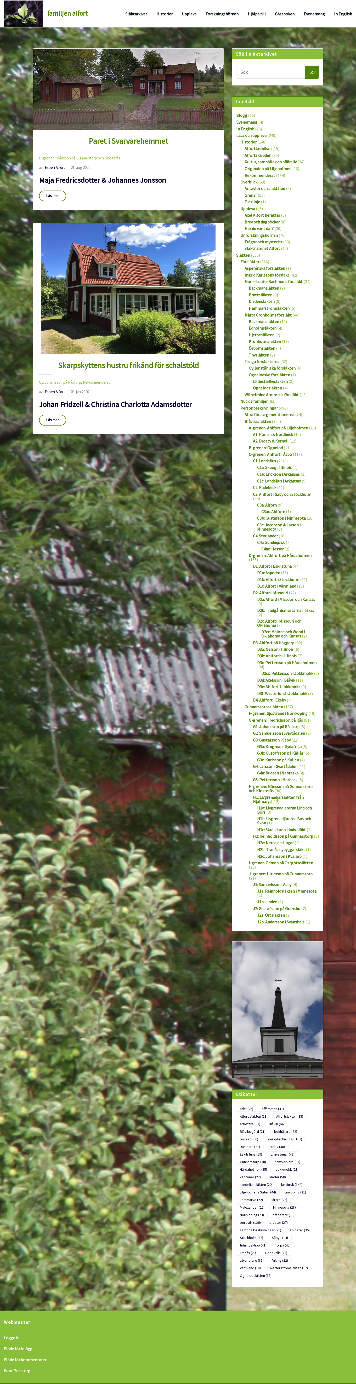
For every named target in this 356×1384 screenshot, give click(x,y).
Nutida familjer (254, 401)
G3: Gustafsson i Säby (272, 740)
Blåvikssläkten (258, 421)
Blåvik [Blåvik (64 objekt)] (277, 1124)
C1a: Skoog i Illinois (274, 467)
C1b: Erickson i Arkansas (278, 474)
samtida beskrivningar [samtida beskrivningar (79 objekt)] (260, 1230)
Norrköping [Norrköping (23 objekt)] (252, 1215)
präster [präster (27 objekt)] (278, 1222)
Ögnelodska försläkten (269, 374)
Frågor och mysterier (263, 241)
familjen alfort (67, 13)
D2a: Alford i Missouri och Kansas (286, 599)
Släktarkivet (136, 13)
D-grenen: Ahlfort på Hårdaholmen (280, 555)
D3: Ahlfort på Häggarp (273, 642)
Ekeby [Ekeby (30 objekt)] (277, 1146)
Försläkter (249, 261)
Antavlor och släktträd (265, 188)
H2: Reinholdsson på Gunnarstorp (283, 836)
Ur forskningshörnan (259, 235)
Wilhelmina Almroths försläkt (272, 394)
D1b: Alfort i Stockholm (278, 579)
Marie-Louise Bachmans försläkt (274, 281)
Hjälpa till (257, 13)
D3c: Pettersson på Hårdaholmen (287, 662)
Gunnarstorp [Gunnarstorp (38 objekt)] (253, 1161)
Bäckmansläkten (264, 321)
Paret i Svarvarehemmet (128, 141)
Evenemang (314, 13)
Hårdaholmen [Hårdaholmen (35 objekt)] (253, 1169)
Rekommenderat (96, 382)
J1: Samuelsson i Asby (272, 884)
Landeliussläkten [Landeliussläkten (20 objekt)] (256, 1184)
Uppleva (189, 13)
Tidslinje (252, 201)
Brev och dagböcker (262, 222)
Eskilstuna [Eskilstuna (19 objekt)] (251, 1154)
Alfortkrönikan (258, 148)
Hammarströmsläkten (269, 308)
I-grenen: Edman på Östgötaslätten (281, 862)
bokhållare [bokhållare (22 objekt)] (285, 1131)
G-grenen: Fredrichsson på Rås (276, 720)
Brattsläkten (260, 294)
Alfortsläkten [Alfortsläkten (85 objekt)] (289, 1116)
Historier (164, 13)
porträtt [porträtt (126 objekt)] (250, 1222)
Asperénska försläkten (265, 268)
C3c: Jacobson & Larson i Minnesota (279, 527)
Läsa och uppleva (251, 135)
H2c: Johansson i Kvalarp (279, 856)
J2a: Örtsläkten (271, 915)
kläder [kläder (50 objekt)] (277, 1177)
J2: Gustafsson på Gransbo (276, 908)
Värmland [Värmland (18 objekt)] (250, 1268)
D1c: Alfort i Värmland (276, 586)
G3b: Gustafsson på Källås (280, 753)
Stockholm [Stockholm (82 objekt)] (251, 1237)
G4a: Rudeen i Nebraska (277, 773)
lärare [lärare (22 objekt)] (279, 1199)
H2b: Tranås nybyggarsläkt (281, 849)
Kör (311, 72)
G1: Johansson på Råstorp (60, 382)
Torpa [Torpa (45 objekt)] (283, 1245)
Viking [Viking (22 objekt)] (280, 1260)
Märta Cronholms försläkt (268, 315)
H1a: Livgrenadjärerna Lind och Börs (284, 810)
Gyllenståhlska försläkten (272, 368)
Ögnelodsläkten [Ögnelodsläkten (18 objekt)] (256, 1275)
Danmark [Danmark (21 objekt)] (250, 1146)
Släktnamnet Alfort (262, 248)
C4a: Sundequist (271, 542)
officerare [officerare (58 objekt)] (284, 1215)
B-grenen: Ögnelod (266, 447)
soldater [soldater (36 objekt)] (300, 1230)
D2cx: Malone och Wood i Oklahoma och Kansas (283, 634)
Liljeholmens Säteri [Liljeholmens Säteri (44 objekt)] (258, 1192)
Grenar (251, 195)
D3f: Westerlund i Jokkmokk (282, 693)
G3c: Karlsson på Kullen (278, 759)
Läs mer (52, 195)
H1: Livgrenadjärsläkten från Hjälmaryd (278, 799)
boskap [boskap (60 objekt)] (249, 1139)
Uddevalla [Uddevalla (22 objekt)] (276, 1252)
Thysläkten (259, 355)
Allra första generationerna (269, 414)
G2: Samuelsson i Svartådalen (279, 733)
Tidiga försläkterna (262, 361)
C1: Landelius (264, 460)
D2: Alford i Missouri (270, 592)
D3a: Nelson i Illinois (275, 649)
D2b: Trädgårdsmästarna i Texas (285, 610)
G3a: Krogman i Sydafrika (279, 746)
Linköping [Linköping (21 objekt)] (295, 1192)
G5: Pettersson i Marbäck (275, 779)
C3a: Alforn (267, 505)
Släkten (243, 255)
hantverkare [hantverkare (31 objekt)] (287, 1161)
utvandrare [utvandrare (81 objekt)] (252, 1260)
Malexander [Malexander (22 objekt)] (252, 1207)
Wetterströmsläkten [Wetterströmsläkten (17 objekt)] (288, 1268)
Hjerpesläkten (261, 334)
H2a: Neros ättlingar (275, 842)
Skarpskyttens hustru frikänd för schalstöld (128, 365)
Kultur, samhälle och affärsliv (271, 161)
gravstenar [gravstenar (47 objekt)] (283, 1154)
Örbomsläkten (262, 348)
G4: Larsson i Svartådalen (275, 766)
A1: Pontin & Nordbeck (273, 434)
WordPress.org (17, 1370)
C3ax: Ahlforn (273, 511)
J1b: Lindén (267, 901)
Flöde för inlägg (18, 1348)
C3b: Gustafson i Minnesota (281, 518)
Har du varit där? (259, 228)
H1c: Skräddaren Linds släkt (281, 829)
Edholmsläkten (262, 328)
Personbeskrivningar (259, 408)
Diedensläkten (262, 301)
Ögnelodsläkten (267, 387)
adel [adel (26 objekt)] (246, 1108)
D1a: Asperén (268, 572)
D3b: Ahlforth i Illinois (277, 655)
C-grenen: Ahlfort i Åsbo (270, 454)
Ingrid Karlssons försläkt (267, 275)
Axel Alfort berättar (262, 215)
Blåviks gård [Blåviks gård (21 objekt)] (252, 1131)
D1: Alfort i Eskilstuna (272, 566)
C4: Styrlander (265, 535)
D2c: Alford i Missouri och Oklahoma (279, 623)
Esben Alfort (52, 167)
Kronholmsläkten (265, 341)
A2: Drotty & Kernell (271, 441)
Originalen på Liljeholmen (268, 168)
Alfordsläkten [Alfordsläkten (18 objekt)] (254, 1116)
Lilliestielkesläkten (270, 381)
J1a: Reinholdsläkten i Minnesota (287, 891)
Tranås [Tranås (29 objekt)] (248, 1252)
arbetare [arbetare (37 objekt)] (250, 1124)
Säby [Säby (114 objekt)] (280, 1237)
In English (343, 13)
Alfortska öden (258, 155)
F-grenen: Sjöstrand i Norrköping (278, 713)
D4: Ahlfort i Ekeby (269, 700)
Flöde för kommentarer (25, 1359)
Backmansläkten (264, 288)
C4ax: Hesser (272, 549)
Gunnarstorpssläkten (264, 706)
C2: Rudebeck (264, 487)
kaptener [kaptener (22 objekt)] (250, 1177)
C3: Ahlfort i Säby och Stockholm (282, 494)
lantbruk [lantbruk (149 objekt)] (291, 1184)
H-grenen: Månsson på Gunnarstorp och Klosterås (79, 158)
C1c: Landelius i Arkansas (279, 481)
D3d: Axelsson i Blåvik (276, 680)
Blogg (241, 115)
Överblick (248, 182)
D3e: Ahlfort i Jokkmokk (278, 686)
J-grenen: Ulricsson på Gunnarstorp (281, 873)
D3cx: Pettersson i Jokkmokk (287, 673)
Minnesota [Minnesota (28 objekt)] (284, 1207)
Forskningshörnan (222, 13)
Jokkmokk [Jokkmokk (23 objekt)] (287, 1169)
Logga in (11, 1337)
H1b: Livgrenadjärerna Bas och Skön (284, 820)
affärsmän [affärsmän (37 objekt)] (273, 1108)
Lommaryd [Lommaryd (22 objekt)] (251, 1199)
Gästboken (285, 13)
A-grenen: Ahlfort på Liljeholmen (278, 427)
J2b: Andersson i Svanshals (280, 921)
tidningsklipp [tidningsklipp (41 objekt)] (253, 1245)
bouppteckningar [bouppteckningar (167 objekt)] (284, 1139)
